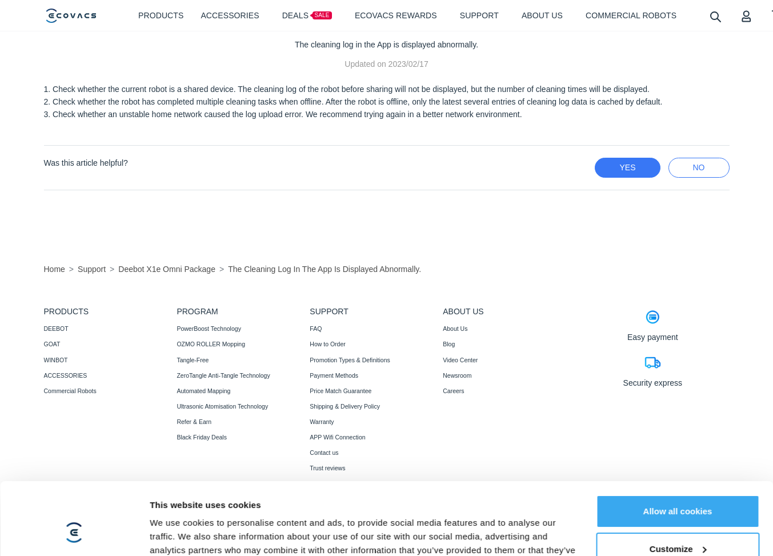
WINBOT (56, 360)
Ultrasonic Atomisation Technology (222, 406)
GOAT (52, 344)
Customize (678, 486)
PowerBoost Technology (209, 328)
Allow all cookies (677, 449)
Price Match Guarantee (340, 390)
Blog (449, 344)
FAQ (316, 328)
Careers (453, 390)
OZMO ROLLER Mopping (211, 344)
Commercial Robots (70, 390)
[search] (715, 16)
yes (627, 167)
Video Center (460, 360)
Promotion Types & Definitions (350, 360)
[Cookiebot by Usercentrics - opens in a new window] (74, 533)
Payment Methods (334, 375)
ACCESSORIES (65, 375)
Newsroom (457, 375)
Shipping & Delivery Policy (345, 406)
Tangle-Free (193, 360)
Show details (176, 533)
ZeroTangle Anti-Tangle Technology (223, 375)
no (699, 167)
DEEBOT (56, 328)
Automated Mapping (203, 390)
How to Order (327, 344)
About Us (455, 328)
